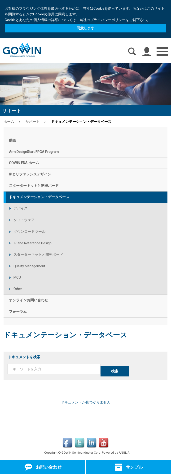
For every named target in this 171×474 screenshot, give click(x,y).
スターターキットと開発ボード (38, 254)
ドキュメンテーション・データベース (81, 121)
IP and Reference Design (32, 243)
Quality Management (29, 266)
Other (17, 289)
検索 (114, 371)
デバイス (20, 208)
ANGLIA (124, 452)
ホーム (9, 121)
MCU (17, 277)
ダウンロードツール (29, 231)
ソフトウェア (24, 220)
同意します (85, 28)
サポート (33, 121)
